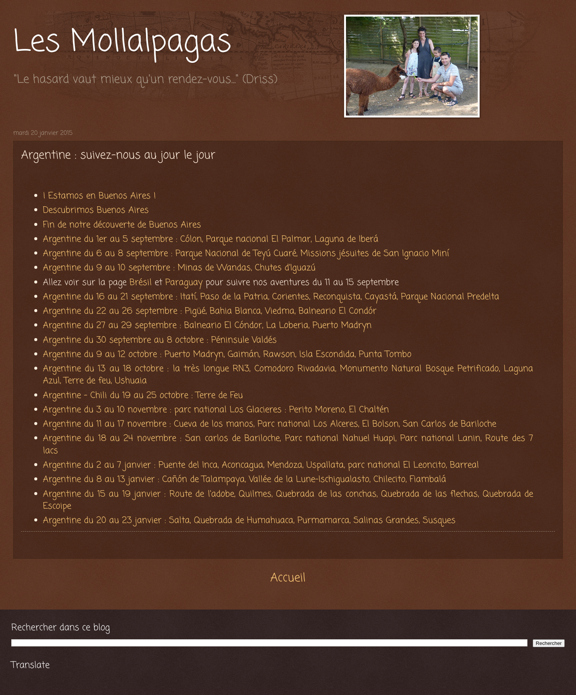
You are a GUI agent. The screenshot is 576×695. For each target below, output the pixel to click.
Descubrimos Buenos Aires (96, 210)
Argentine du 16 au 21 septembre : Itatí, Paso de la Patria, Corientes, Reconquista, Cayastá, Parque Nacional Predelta (272, 296)
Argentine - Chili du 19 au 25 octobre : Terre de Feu (144, 395)
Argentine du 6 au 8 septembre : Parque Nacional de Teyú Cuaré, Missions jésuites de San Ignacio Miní (247, 253)
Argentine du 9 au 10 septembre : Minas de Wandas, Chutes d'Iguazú (179, 267)
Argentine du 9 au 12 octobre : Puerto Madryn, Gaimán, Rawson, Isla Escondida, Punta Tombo (228, 354)
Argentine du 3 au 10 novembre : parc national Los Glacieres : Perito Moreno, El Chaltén (216, 409)
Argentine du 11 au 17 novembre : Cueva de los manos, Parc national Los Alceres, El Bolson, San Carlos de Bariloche (269, 424)
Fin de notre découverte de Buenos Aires (123, 225)
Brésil (141, 282)
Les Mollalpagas (122, 43)
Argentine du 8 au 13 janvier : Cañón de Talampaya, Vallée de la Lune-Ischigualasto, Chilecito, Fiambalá (244, 479)
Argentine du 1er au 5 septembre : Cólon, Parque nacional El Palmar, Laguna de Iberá (210, 239)
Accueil (288, 578)
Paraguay (185, 282)
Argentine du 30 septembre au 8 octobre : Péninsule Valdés (160, 340)
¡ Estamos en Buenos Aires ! (99, 196)
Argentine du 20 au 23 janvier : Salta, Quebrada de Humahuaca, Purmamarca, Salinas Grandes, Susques (249, 520)
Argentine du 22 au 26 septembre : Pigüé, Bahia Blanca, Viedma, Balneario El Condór (211, 311)
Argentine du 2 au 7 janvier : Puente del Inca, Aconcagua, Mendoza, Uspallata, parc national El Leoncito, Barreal (264, 465)
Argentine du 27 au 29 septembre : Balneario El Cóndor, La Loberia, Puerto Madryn (209, 325)
